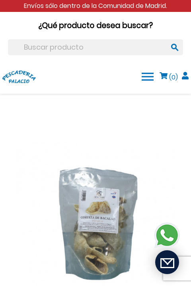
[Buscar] (95, 47)
